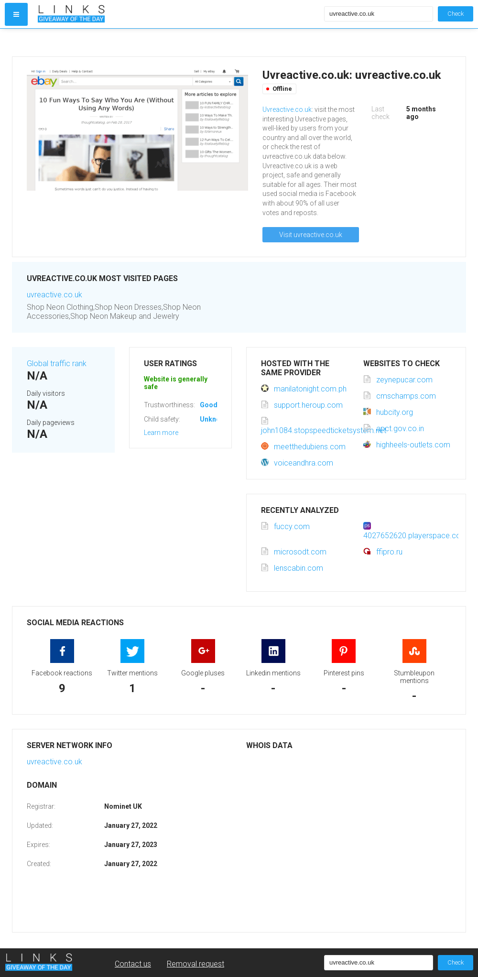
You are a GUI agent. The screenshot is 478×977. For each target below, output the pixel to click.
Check (455, 13)
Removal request (195, 963)
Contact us (133, 963)
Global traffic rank (57, 363)
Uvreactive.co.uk (287, 109)
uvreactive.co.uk (54, 294)
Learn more (161, 432)
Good (208, 405)
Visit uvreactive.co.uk (310, 235)
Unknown (214, 419)
